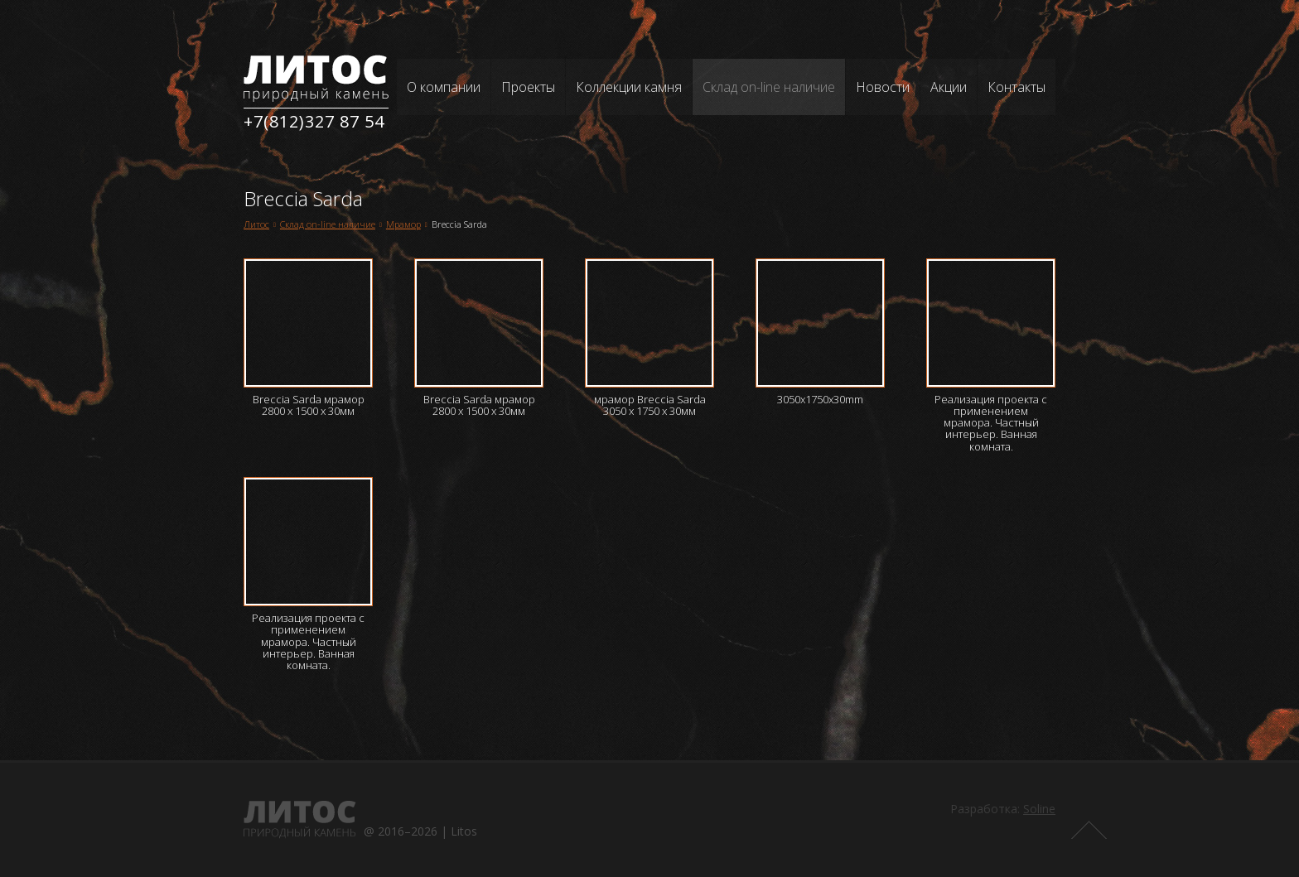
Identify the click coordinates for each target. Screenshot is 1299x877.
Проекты (528, 87)
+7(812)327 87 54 (314, 121)
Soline (1039, 809)
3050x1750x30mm (820, 399)
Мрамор (403, 224)
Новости (883, 87)
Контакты (1016, 87)
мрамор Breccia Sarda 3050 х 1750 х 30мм (650, 405)
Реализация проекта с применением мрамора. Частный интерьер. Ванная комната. (990, 423)
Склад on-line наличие (769, 87)
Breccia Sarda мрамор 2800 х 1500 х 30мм (309, 405)
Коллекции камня (629, 87)
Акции (948, 87)
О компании (443, 87)
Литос (256, 224)
